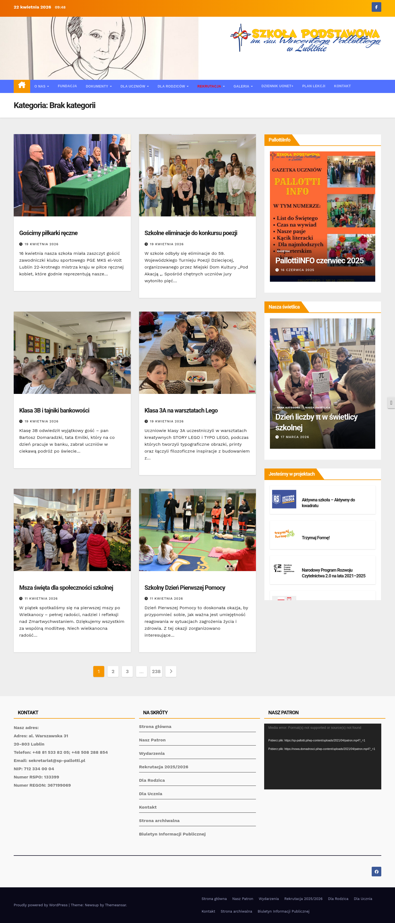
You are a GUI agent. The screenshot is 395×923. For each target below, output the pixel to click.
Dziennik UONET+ (277, 86)
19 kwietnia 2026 (41, 244)
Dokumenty (97, 86)
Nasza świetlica (315, 407)
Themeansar (115, 905)
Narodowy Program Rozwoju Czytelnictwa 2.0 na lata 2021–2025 (333, 573)
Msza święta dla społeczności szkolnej (66, 587)
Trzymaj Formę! (315, 537)
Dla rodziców (172, 86)
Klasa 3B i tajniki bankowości (54, 410)
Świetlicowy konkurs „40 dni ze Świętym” (316, 421)
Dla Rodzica (152, 780)
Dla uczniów (133, 86)
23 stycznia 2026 (295, 270)
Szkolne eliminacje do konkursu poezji (191, 233)
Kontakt (342, 86)
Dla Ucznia (150, 793)
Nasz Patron (152, 740)
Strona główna (155, 726)
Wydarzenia (152, 753)
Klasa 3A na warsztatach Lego (181, 410)
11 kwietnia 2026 (41, 598)
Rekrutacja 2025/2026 (163, 766)
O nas (41, 86)
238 (156, 671)
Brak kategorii (32, 224)
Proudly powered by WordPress (41, 905)
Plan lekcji (313, 86)
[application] (322, 756)
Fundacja (67, 86)
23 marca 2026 (292, 437)
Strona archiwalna (159, 820)
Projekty (310, 493)
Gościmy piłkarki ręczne (48, 233)
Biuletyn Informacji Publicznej (172, 834)
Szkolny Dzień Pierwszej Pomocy (185, 587)
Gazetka (309, 240)
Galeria (241, 86)
